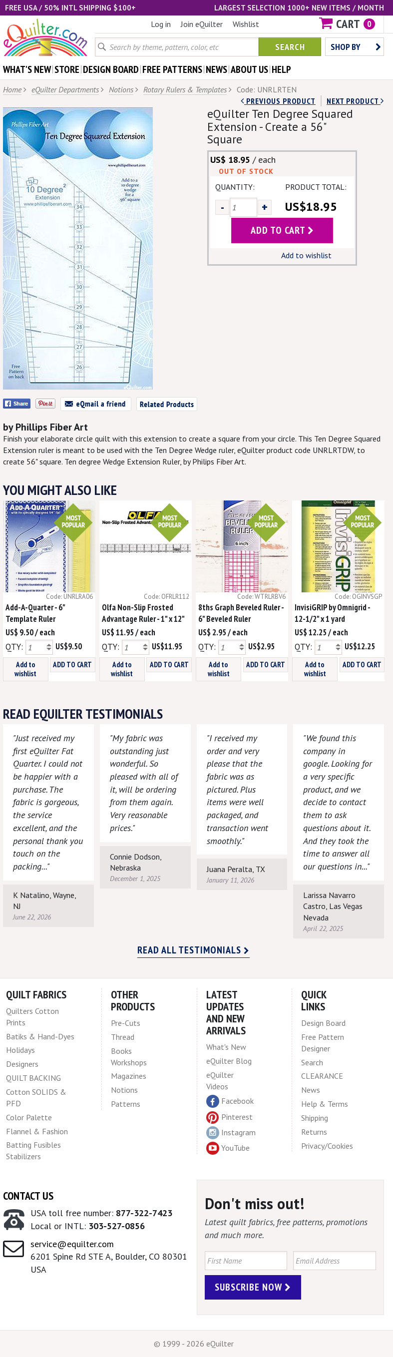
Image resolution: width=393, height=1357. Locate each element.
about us (249, 69)
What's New (226, 1047)
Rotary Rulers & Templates (185, 89)
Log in (161, 24)
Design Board (323, 1023)
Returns (314, 1132)
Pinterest (229, 1116)
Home (12, 89)
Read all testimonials (193, 949)
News (310, 1090)
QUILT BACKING (33, 1078)
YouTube (228, 1148)
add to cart (282, 230)
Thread (122, 1037)
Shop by (356, 46)
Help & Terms (324, 1104)
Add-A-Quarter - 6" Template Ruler (35, 613)
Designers (22, 1064)
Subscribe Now (253, 1287)
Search (290, 46)
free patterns (172, 69)
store (66, 69)
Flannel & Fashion (37, 1131)
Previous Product (278, 101)
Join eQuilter (202, 24)
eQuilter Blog (229, 1061)
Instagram (231, 1132)
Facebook (230, 1101)
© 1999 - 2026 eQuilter (194, 1344)
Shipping (314, 1118)
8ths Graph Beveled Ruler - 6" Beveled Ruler (241, 613)
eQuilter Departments (65, 89)
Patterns (125, 1104)
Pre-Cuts (125, 1023)
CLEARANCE (322, 1076)
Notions (121, 89)
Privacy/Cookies (327, 1146)
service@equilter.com (72, 1244)
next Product (355, 101)
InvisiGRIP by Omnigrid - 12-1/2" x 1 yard (332, 613)
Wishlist (246, 24)
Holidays (20, 1050)
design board (111, 69)
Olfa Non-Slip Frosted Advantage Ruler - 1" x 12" (143, 613)
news (216, 69)
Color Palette (29, 1117)
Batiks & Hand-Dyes (40, 1036)
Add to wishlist (306, 255)
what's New (27, 69)
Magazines (128, 1076)
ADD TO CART (72, 664)
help (281, 69)
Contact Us (28, 1196)
